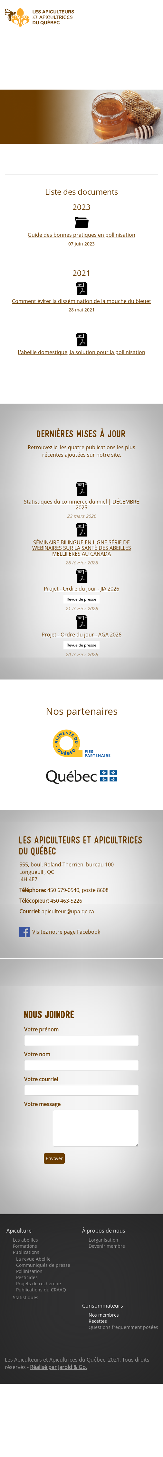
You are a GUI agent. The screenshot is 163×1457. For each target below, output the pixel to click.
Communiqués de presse (43, 1265)
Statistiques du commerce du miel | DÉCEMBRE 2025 (81, 504)
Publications (26, 1252)
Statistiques (25, 1297)
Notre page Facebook (40, 53)
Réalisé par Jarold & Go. (58, 1367)
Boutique (22, 34)
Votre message (42, 1104)
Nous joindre (107, 53)
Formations (25, 1246)
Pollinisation (29, 1271)
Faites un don (73, 34)
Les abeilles (25, 1240)
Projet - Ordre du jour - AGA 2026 (81, 634)
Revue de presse (81, 599)
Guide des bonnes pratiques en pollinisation (81, 234)
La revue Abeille (33, 1259)
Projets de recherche (38, 1283)
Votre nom (37, 1054)
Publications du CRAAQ (41, 1290)
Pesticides (27, 1277)
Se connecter (28, 71)
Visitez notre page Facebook (66, 931)
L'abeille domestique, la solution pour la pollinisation (81, 352)
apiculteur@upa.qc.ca (68, 911)
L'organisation (103, 1240)
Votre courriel (41, 1079)
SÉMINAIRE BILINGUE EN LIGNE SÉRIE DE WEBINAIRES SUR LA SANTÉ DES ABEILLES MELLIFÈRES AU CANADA (81, 548)
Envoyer (54, 1158)
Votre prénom (41, 1029)
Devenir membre (107, 1246)
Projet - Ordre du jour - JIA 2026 (81, 588)
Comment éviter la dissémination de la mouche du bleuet (81, 301)
